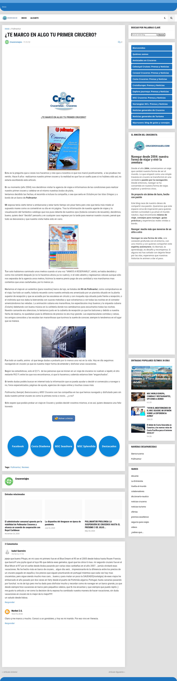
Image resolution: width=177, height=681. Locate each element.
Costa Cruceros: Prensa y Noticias (150, 79)
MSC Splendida (86, 446)
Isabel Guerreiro (18, 551)
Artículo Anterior (10, 672)
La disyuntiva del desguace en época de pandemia (63, 523)
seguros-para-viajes (140, 522)
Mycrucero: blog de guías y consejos (151, 122)
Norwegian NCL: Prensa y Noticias (150, 104)
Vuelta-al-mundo (138, 486)
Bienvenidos (139, 47)
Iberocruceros (137, 453)
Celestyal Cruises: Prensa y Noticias (151, 66)
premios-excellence (140, 517)
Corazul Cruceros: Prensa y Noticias (151, 72)
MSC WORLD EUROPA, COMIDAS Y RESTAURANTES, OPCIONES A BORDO (159, 396)
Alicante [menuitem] (34, 18)
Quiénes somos (140, 54)
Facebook (18, 446)
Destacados (109, 446)
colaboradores (137, 491)
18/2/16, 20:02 (17, 614)
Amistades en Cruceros (144, 60)
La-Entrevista (137, 481)
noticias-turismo (138, 506)
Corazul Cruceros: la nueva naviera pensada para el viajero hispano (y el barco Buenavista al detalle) (151, 377)
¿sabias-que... (137, 532)
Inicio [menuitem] (24, 18)
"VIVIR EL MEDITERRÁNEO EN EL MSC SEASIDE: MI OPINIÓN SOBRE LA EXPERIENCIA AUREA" (159, 412)
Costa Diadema (40, 446)
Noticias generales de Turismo (148, 116)
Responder (10, 602)
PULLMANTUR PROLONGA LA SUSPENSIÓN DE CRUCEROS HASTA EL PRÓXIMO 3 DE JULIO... (102, 524)
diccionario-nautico (140, 496)
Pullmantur (16, 29)
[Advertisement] (63, 69)
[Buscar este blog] (144, 34)
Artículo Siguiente (116, 672)
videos (134, 527)
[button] (165, 18)
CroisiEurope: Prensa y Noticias (149, 85)
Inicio (4, 7)
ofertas (134, 511)
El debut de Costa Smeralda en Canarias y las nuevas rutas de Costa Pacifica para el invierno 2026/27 (159, 429)
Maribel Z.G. (17, 610)
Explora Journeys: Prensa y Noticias (151, 91)
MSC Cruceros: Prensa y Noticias (149, 97)
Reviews (25, 467)
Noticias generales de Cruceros (149, 110)
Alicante (134, 476)
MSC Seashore (63, 446)
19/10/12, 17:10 (17, 554)
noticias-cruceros (139, 501)
